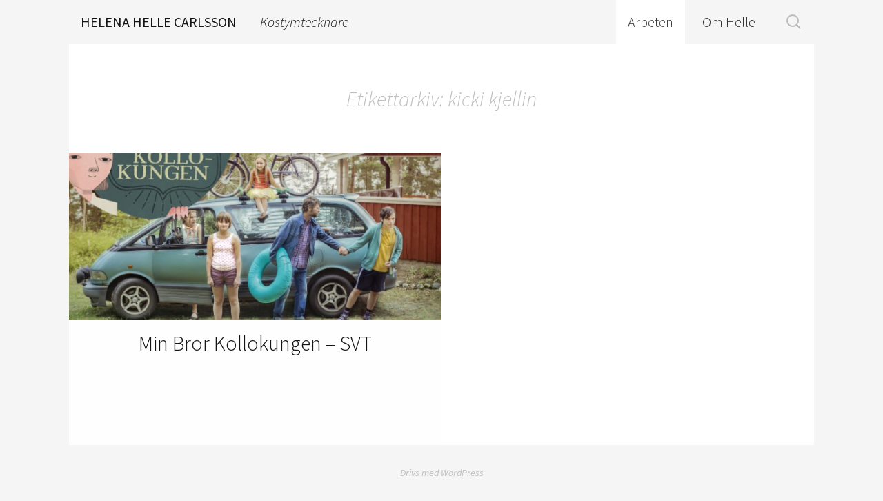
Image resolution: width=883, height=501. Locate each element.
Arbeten (650, 21)
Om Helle (728, 21)
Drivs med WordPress (442, 472)
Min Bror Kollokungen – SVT (255, 343)
